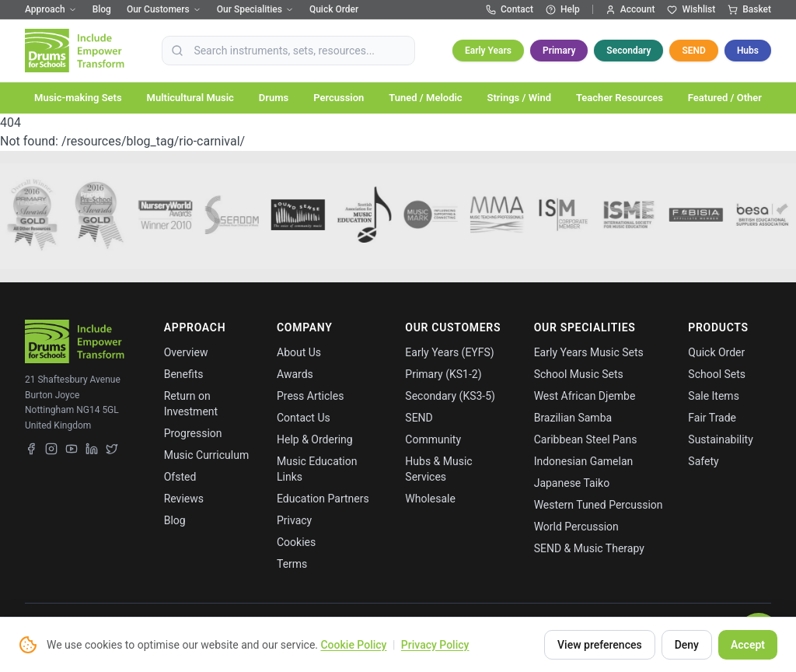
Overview (186, 352)
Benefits (184, 374)
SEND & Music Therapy (589, 548)
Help (563, 9)
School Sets (716, 374)
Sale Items (713, 396)
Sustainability (720, 439)
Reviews (184, 498)
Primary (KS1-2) (443, 374)
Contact (509, 9)
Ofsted (180, 477)
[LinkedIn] (92, 449)
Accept (748, 645)
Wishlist (691, 9)
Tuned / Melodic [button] (425, 97)
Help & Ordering (315, 439)
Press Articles (310, 396)
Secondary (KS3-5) (450, 396)
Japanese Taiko (572, 483)
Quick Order (333, 9)
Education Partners (323, 498)
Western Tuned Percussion (598, 505)
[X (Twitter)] (112, 449)
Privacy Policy (435, 645)
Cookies (296, 542)
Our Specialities (255, 9)
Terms (292, 564)
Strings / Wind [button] (519, 97)
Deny (687, 645)
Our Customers (164, 9)
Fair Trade (712, 417)
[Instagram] (51, 449)
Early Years (488, 50)
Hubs (748, 50)
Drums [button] (273, 97)
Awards (295, 374)
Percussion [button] (338, 97)
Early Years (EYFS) (449, 352)
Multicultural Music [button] (190, 97)
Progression (193, 433)
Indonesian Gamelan (584, 461)
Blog (102, 9)
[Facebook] (31, 449)
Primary (559, 50)
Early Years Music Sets (589, 352)
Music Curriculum (207, 455)
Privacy (294, 520)
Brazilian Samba (573, 417)
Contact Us (303, 417)
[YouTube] (71, 449)
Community (433, 439)
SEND (693, 50)
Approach (51, 9)
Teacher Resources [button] (619, 97)
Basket (749, 9)
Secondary (628, 50)
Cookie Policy (353, 645)
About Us (299, 352)
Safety (703, 461)
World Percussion (576, 526)
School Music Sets (578, 374)
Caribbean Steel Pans (585, 439)
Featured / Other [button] (725, 97)
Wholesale (430, 498)
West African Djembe (585, 396)
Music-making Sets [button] (78, 97)
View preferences (599, 645)
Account (630, 9)
